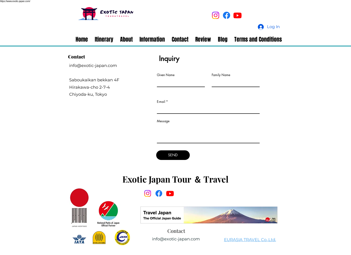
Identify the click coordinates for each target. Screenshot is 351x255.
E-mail (161, 101)
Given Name (165, 75)
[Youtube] (237, 15)
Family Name (221, 75)
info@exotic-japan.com (93, 65)
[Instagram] (215, 15)
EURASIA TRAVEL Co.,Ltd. (250, 239)
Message (163, 121)
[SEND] (173, 155)
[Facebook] (226, 15)
